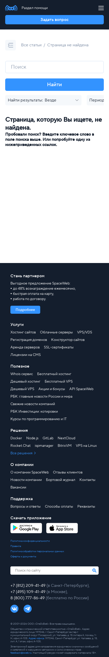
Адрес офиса (36, 638)
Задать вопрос (54, 19)
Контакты (87, 480)
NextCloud (66, 438)
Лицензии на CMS (25, 355)
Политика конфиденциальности (30, 541)
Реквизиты (86, 506)
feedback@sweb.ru (21, 652)
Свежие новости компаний (32, 404)
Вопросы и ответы (25, 506)
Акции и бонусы (51, 389)
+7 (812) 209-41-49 (28, 585)
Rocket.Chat (20, 445)
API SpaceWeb (81, 389)
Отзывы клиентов (68, 472)
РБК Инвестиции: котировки (34, 411)
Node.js (32, 438)
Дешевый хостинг (25, 381)
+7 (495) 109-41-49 (28, 591)
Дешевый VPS (22, 389)
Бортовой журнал (60, 480)
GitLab (48, 438)
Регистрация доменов (28, 340)
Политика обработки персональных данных (37, 551)
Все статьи (31, 45)
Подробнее (25, 310)
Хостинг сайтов (23, 332)
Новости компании (26, 480)
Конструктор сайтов (68, 340)
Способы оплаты (59, 506)
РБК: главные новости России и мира (41, 396)
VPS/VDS (84, 332)
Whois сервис (21, 374)
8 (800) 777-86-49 (28, 598)
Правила (15, 546)
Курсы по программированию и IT (38, 419)
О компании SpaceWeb (29, 472)
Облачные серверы (56, 332)
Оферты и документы (23, 556)
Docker (16, 438)
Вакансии (18, 487)
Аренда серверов (25, 347)
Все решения (21, 453)
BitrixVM (65, 445)
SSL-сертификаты (59, 347)
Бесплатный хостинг (54, 374)
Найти (54, 84)
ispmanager (44, 445)
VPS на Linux (86, 445)
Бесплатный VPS (59, 381)
